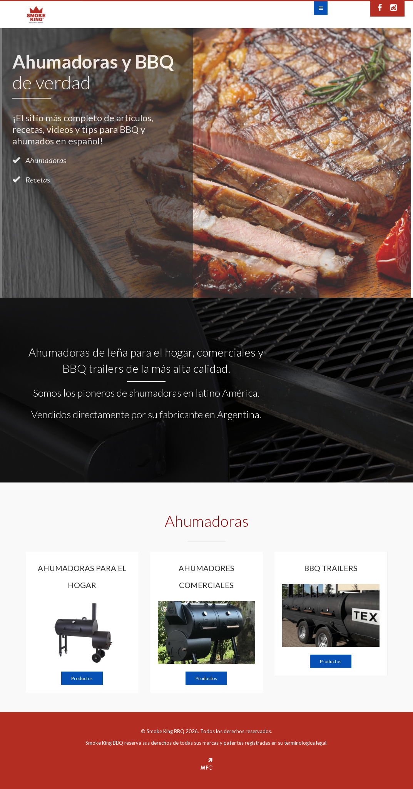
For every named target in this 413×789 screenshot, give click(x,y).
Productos (82, 678)
